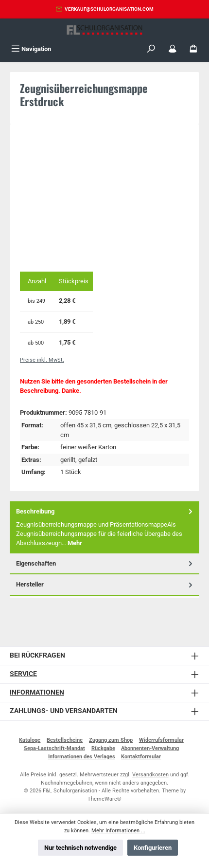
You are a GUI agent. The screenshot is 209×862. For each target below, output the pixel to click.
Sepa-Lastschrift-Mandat (54, 748)
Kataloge (29, 740)
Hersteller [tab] (105, 584)
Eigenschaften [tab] (105, 563)
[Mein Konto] (172, 49)
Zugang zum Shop (111, 740)
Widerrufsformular (161, 740)
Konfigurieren (153, 847)
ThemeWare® (104, 799)
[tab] (104, 527)
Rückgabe (103, 748)
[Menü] (31, 49)
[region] (104, 199)
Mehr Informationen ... (118, 830)
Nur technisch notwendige (80, 847)
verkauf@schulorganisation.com (109, 9)
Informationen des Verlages (81, 756)
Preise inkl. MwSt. (42, 360)
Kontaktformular (141, 756)
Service (23, 674)
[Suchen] (151, 49)
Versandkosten (150, 774)
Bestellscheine (65, 740)
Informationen (37, 692)
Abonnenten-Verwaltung (150, 748)
